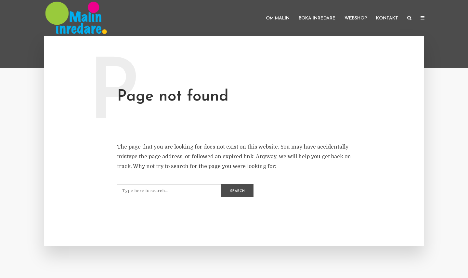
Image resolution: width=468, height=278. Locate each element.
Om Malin (278, 18)
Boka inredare (317, 18)
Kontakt (387, 18)
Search (237, 191)
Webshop (355, 18)
